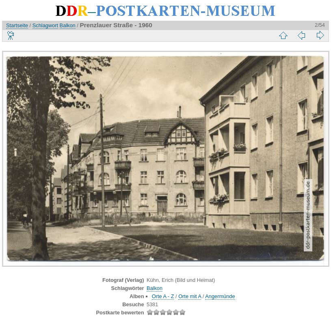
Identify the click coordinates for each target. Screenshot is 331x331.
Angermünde (220, 296)
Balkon (68, 25)
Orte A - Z (163, 296)
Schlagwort (45, 25)
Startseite (17, 25)
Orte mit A (189, 296)
